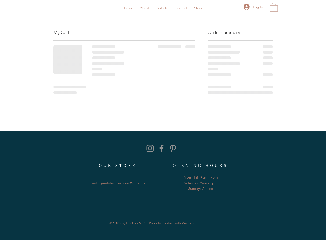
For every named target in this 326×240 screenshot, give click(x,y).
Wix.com (188, 223)
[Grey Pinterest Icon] (173, 148)
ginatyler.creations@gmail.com (125, 183)
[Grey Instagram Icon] (150, 148)
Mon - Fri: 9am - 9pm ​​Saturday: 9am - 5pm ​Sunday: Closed (201, 183)
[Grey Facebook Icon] (161, 148)
